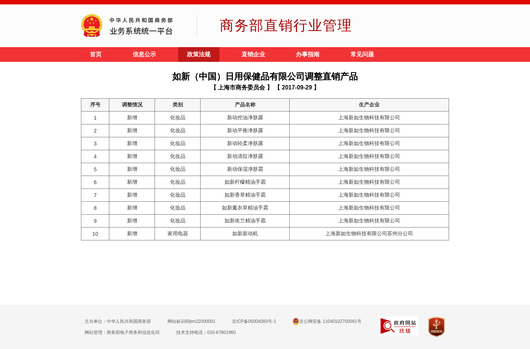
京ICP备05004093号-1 (254, 321)
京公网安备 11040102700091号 (327, 321)
